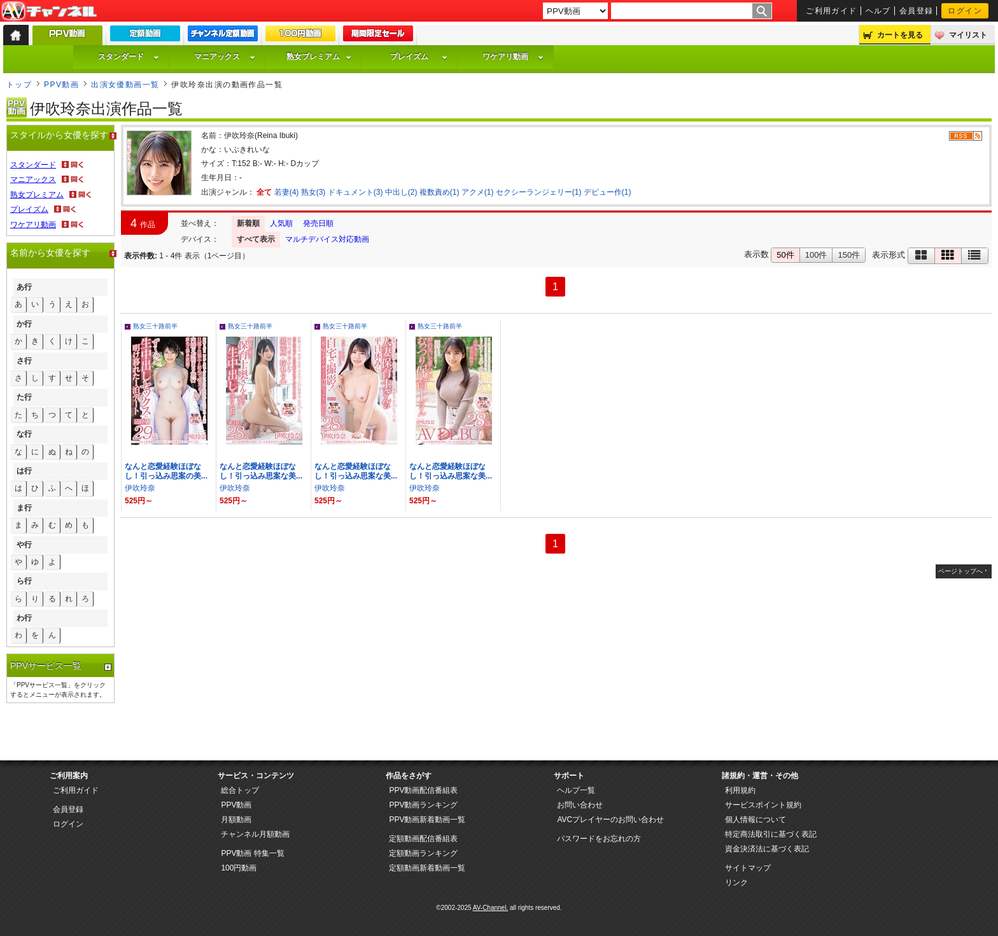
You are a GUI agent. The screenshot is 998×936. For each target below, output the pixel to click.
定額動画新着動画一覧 (427, 867)
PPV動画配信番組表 (423, 790)
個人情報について (755, 819)
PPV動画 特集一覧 (252, 853)
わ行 (24, 617)
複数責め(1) (439, 192)
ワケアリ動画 (513, 56)
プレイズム (418, 56)
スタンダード (128, 56)
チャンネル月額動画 (255, 834)
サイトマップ (748, 867)
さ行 (24, 360)
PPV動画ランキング (423, 804)
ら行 (24, 580)
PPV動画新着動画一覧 (427, 819)
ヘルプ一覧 (576, 790)
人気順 (281, 223)
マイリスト (968, 35)
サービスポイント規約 (763, 804)
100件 (816, 255)
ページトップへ (960, 571)
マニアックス (224, 56)
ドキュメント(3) (355, 192)
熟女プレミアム (318, 56)
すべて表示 (256, 239)
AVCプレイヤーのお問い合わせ (610, 819)
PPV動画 (61, 84)
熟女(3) (313, 192)
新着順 (248, 223)
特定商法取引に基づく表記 (771, 834)
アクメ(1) (477, 192)
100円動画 (239, 867)
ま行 (24, 507)
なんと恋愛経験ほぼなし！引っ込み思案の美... (166, 471)
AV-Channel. (490, 907)
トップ (19, 84)
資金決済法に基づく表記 (767, 848)
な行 (24, 434)
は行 (24, 470)
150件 (849, 255)
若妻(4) (286, 192)
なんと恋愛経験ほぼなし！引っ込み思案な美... (261, 471)
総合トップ (240, 790)
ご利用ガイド (831, 10)
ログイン (965, 10)
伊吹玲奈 (140, 488)
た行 (24, 397)
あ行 (24, 287)
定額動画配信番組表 (423, 838)
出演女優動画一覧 (125, 84)
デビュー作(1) (607, 192)
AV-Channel (49, 11)
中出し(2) (401, 192)
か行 (24, 323)
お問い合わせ (580, 804)
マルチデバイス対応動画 (327, 239)
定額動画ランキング (423, 853)
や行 (24, 544)
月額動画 (236, 819)
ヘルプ (878, 10)
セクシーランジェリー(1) (539, 192)
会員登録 (916, 10)
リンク (736, 882)
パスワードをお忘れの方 (599, 838)
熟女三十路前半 (155, 326)
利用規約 (740, 790)
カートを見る (900, 35)
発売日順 (318, 223)
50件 (785, 255)
